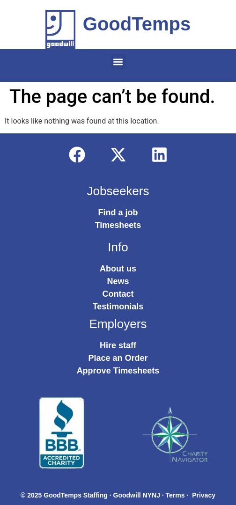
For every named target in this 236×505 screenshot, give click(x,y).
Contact (118, 294)
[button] (118, 61)
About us (118, 268)
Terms (175, 495)
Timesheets (118, 225)
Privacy (203, 495)
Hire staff (118, 345)
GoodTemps (137, 24)
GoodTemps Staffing (76, 495)
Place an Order (118, 358)
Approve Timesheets (118, 370)
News (118, 281)
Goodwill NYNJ (136, 495)
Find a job (118, 212)
